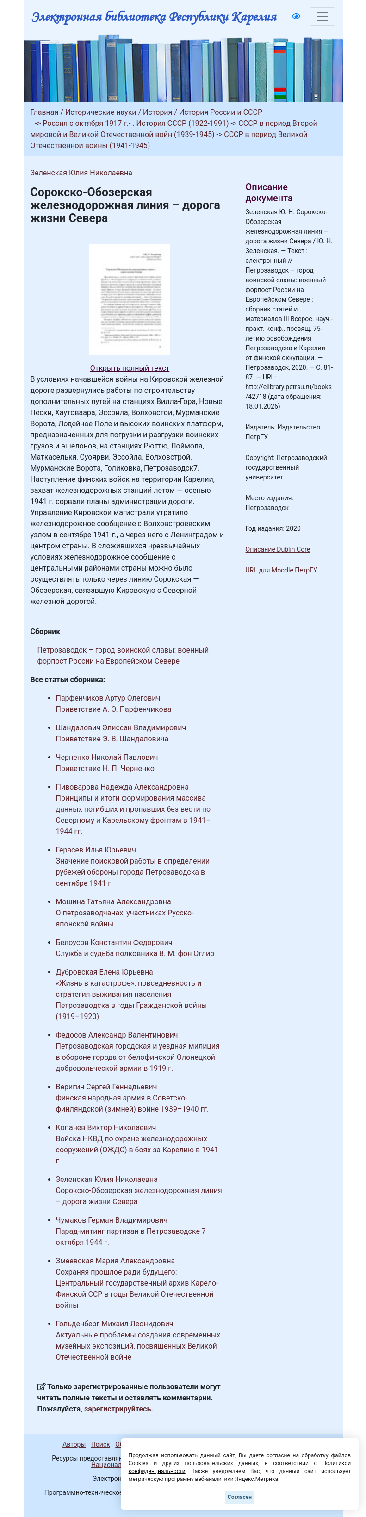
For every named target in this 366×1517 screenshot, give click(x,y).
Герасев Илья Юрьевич (96, 850)
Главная (45, 112)
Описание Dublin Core (278, 549)
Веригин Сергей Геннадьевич (106, 1086)
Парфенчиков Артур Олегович (108, 698)
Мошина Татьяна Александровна (113, 901)
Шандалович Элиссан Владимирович (121, 727)
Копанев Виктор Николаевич (106, 1127)
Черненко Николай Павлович (107, 757)
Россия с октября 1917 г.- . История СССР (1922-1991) (136, 123)
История (157, 112)
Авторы (74, 1444)
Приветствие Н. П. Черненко (105, 768)
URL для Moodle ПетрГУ (281, 570)
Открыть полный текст (130, 368)
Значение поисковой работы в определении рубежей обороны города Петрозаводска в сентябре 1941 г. (133, 872)
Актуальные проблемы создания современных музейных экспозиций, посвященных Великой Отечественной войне (138, 1346)
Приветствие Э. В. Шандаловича (112, 738)
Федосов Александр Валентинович (117, 1035)
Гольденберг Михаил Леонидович (115, 1323)
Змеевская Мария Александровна (115, 1260)
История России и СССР (220, 112)
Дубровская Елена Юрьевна (104, 972)
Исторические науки (100, 112)
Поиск (100, 1444)
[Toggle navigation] (322, 16)
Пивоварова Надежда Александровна (122, 787)
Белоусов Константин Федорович (114, 942)
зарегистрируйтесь (117, 1409)
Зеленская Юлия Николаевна (81, 172)
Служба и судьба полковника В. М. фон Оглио (135, 953)
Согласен (240, 1497)
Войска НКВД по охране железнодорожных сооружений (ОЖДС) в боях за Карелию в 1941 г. (137, 1149)
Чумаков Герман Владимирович (112, 1220)
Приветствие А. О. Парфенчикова (114, 709)
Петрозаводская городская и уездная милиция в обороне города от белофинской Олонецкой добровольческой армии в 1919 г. (138, 1057)
